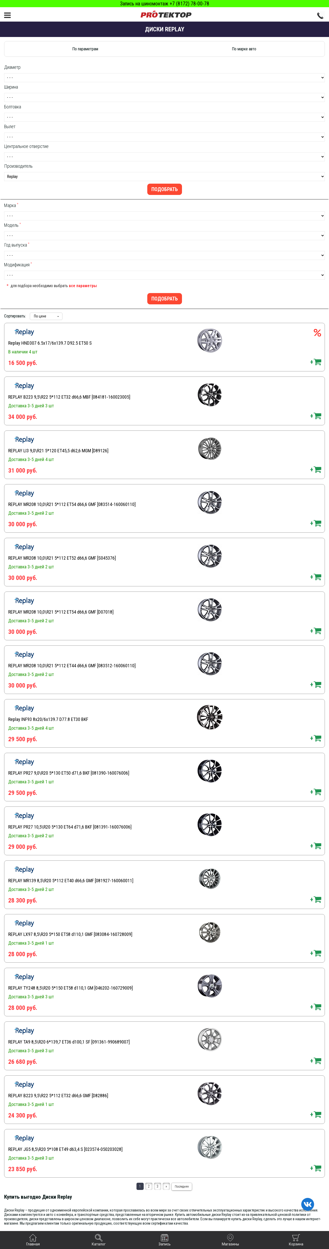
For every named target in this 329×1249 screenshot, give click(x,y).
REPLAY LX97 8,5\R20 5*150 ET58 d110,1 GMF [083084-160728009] (70, 934)
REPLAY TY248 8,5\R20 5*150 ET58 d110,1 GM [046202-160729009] (70, 988)
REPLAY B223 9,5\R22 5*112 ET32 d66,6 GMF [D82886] (58, 1095)
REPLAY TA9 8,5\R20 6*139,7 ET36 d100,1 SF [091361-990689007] (69, 1042)
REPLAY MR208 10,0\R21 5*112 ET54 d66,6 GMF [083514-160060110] (72, 504)
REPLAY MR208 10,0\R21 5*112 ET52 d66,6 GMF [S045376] (62, 558)
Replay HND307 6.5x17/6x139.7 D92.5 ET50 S (50, 343)
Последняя (182, 1186)
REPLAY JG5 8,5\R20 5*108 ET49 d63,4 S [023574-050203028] (65, 1149)
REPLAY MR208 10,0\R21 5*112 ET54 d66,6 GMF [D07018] (61, 612)
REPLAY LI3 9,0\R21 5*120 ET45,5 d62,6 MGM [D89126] (58, 450)
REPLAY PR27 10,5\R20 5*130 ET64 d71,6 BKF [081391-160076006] (70, 827)
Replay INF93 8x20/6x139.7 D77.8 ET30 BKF (48, 719)
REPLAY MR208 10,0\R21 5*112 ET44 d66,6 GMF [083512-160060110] (72, 665)
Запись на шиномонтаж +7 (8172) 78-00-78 (164, 4)
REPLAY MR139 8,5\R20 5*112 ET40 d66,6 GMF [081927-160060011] (70, 880)
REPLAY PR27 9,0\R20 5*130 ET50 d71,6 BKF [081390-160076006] (68, 773)
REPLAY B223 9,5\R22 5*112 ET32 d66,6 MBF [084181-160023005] (69, 397)
